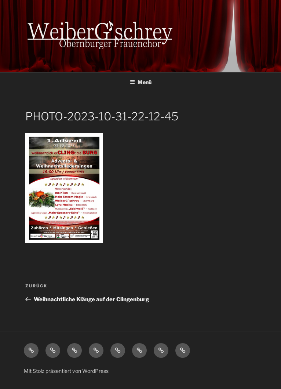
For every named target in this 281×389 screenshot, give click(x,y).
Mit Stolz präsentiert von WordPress (66, 371)
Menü (141, 82)
